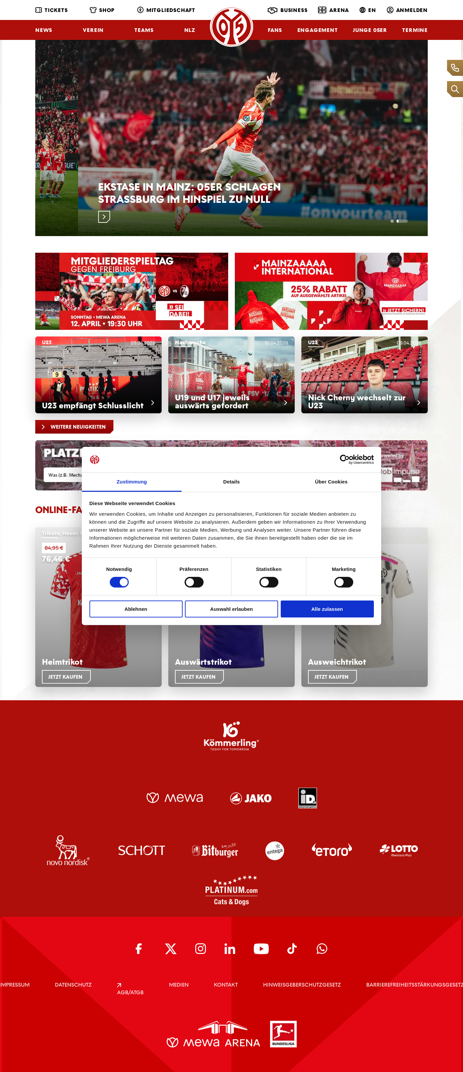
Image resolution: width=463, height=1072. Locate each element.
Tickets (51, 10)
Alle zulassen (327, 609)
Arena (333, 10)
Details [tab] (231, 481)
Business (287, 11)
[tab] (395, 221)
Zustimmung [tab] (132, 481)
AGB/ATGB (130, 989)
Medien (179, 984)
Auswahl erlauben (231, 609)
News (43, 30)
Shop (102, 10)
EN (368, 10)
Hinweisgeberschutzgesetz (302, 984)
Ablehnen (135, 609)
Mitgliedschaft (166, 10)
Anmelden (407, 10)
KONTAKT (226, 984)
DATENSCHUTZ (73, 984)
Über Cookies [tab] (331, 481)
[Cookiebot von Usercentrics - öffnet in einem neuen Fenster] (345, 460)
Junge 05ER (370, 30)
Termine (415, 30)
